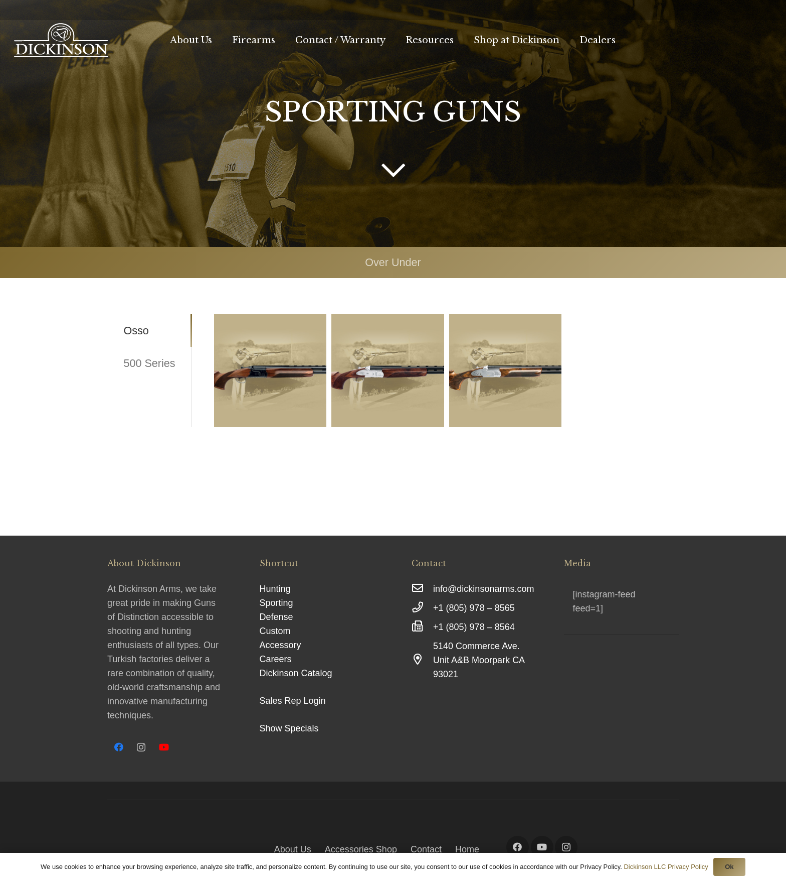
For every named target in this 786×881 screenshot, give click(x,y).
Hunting (275, 589)
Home (467, 849)
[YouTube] (163, 747)
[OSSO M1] (387, 370)
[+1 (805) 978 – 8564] (422, 627)
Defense (276, 617)
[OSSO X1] (505, 370)
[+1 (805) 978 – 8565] (422, 608)
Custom (275, 631)
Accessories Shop (361, 849)
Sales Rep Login (293, 701)
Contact (426, 849)
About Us (292, 849)
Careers (276, 659)
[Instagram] (141, 747)
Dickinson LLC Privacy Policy (666, 866)
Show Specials (289, 728)
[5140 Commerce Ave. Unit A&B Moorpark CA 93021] (422, 660)
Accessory (280, 645)
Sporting (276, 603)
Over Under (393, 262)
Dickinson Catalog (296, 673)
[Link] (61, 40)
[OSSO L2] (270, 370)
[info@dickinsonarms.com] (422, 589)
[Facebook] (118, 747)
